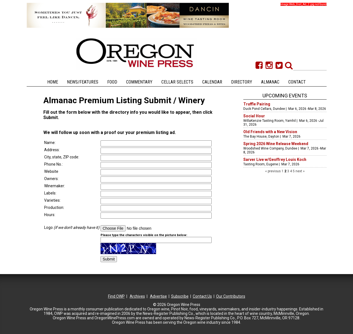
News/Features (82, 82)
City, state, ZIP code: (62, 157)
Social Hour (254, 116)
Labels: (50, 193)
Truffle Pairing (256, 104)
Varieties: (52, 200)
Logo (71, 227)
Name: (50, 142)
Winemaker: (55, 186)
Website (51, 171)
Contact (297, 82)
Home (52, 82)
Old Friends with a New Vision (270, 132)
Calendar (212, 82)
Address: (52, 150)
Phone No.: (53, 164)
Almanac (270, 82)
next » (300, 171)
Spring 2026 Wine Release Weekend (275, 143)
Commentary (139, 82)
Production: (54, 207)
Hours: (49, 214)
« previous (273, 171)
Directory (241, 82)
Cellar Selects (177, 82)
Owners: (51, 178)
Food (112, 82)
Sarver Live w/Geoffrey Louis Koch (274, 159)
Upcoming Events (284, 95)
